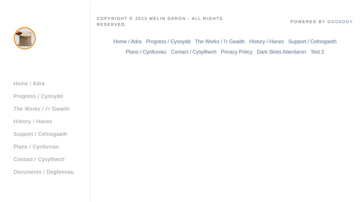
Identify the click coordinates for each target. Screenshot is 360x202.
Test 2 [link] (317, 52)
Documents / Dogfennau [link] (44, 172)
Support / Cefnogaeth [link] (40, 134)
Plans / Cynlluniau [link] (36, 147)
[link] (25, 38)
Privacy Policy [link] (236, 52)
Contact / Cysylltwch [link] (39, 159)
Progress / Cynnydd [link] (38, 96)
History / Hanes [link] (33, 121)
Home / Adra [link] (29, 83)
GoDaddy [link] (340, 21)
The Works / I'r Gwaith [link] (41, 109)
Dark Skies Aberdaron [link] (281, 52)
